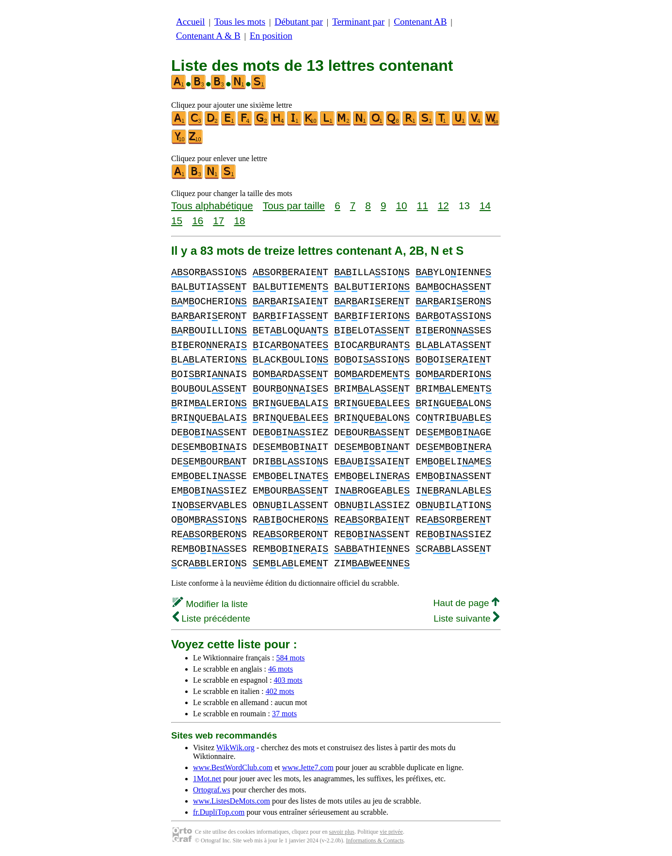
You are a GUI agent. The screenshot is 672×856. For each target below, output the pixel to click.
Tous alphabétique (212, 205)
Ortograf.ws (211, 790)
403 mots (288, 680)
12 (443, 205)
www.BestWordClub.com (232, 767)
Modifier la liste (210, 604)
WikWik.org (235, 747)
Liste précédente (211, 618)
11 (422, 205)
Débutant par (298, 21)
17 (218, 220)
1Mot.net (207, 778)
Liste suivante (466, 618)
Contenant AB (420, 21)
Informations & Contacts (374, 840)
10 (401, 205)
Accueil (190, 21)
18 (239, 220)
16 (197, 220)
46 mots (280, 669)
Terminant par (358, 21)
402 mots (280, 691)
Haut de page (466, 603)
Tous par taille (294, 205)
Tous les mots (239, 21)
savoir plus (341, 831)
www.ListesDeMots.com (231, 801)
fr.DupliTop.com (218, 812)
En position (271, 36)
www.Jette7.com (308, 767)
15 (176, 220)
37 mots (284, 713)
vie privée (391, 831)
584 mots (290, 658)
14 (485, 205)
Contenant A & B (208, 36)
